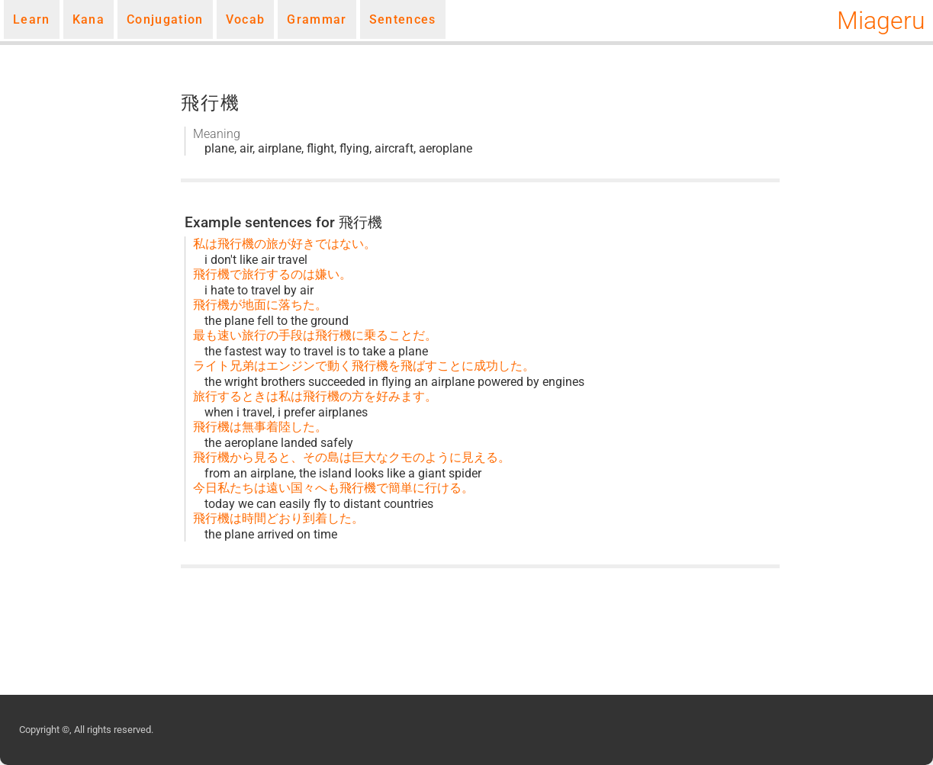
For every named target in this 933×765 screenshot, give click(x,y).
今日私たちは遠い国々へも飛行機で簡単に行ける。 (333, 488)
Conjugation (165, 19)
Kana (88, 19)
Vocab (245, 19)
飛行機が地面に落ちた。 (260, 304)
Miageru (881, 20)
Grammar (316, 19)
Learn (31, 19)
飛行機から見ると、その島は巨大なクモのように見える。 (351, 457)
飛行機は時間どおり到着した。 (278, 518)
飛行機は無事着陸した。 (260, 426)
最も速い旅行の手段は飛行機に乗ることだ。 (315, 335)
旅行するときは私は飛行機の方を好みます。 (315, 396)
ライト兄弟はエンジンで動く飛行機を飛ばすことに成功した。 (364, 365)
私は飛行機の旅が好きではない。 (284, 243)
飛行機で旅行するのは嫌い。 (272, 274)
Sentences (402, 19)
